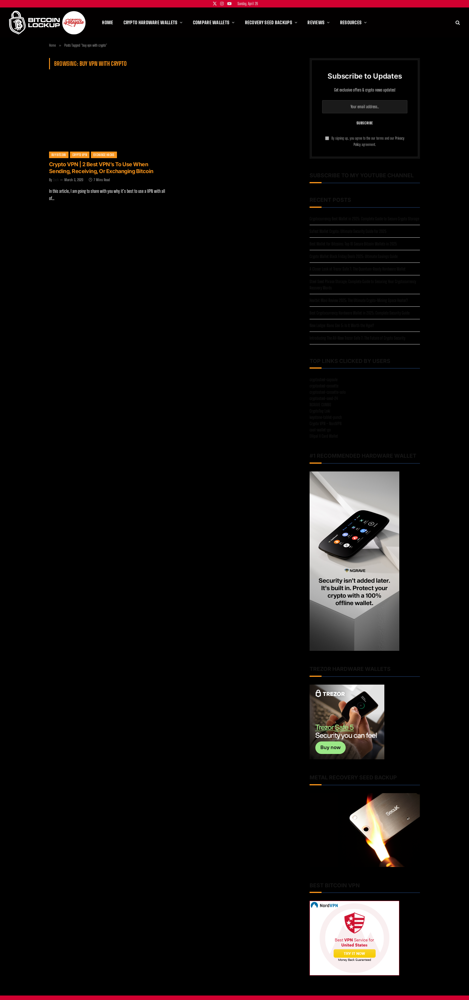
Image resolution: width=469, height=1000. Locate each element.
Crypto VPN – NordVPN (326, 423)
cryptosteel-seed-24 (324, 398)
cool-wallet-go (320, 429)
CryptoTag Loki (320, 410)
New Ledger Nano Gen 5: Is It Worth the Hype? (342, 325)
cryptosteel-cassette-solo (328, 392)
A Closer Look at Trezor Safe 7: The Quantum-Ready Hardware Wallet (358, 268)
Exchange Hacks (104, 155)
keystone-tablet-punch (326, 417)
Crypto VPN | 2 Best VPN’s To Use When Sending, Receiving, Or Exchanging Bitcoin (101, 167)
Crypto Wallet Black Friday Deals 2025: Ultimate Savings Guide (354, 256)
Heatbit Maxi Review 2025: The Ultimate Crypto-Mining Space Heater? (359, 300)
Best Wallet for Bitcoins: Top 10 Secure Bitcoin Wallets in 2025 (353, 243)
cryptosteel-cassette (324, 385)
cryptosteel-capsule (323, 379)
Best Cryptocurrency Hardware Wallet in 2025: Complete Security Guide (359, 312)
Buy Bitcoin (58, 155)
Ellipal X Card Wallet (324, 436)
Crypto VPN (79, 155)
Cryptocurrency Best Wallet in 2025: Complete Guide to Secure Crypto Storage (364, 218)
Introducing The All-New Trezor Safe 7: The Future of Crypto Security (357, 338)
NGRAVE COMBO (320, 404)
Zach (56, 180)
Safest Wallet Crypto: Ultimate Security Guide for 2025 (348, 231)
